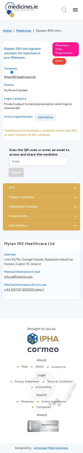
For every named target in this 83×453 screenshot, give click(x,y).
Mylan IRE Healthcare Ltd (19, 77)
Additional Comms (23, 206)
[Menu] (75, 10)
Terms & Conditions (60, 381)
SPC (12, 188)
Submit (16, 172)
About (39, 366)
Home (7, 30)
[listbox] (45, 117)
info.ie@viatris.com (18, 277)
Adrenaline (45, 117)
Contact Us (58, 367)
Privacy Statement (27, 381)
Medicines (23, 30)
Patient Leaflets (21, 197)
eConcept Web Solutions (51, 448)
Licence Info (18, 216)
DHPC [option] (59, 61)
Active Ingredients (54, 401)
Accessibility (43, 387)
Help (24, 366)
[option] (45, 117)
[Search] (64, 10)
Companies (43, 407)
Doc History (18, 225)
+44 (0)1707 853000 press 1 (24, 289)
